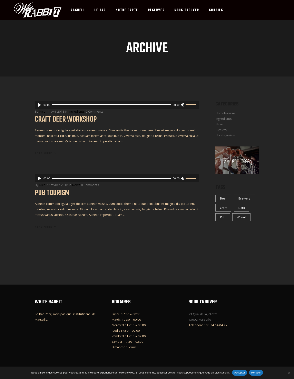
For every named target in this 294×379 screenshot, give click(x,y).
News (76, 185)
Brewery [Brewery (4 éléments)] (244, 198)
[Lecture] (39, 105)
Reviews (221, 129)
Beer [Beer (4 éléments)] (223, 198)
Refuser (256, 372)
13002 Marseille (199, 319)
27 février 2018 (57, 185)
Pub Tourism (52, 193)
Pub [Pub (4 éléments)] (222, 217)
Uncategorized (225, 135)
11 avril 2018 (55, 111)
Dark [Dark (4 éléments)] (241, 208)
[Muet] (182, 105)
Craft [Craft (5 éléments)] (223, 208)
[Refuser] (289, 373)
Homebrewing (225, 113)
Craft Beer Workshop (66, 119)
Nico (42, 111)
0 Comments (95, 111)
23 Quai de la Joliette (203, 314)
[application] (117, 105)
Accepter (239, 372)
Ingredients (76, 111)
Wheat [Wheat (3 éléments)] (241, 217)
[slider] (111, 104)
